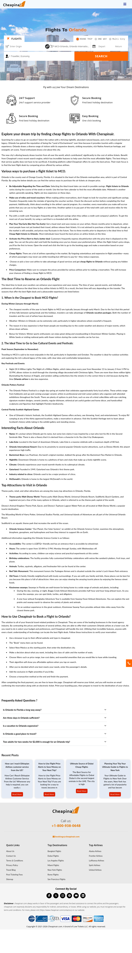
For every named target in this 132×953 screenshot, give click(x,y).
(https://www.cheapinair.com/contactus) (56, 910)
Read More (17, 794)
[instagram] (62, 895)
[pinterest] (69, 895)
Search (101, 56)
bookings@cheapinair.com (66, 837)
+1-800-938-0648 (66, 826)
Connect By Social (66, 888)
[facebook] (49, 895)
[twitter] (55, 895)
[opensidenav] (125, 4)
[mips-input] (93, 46)
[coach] (39, 56)
